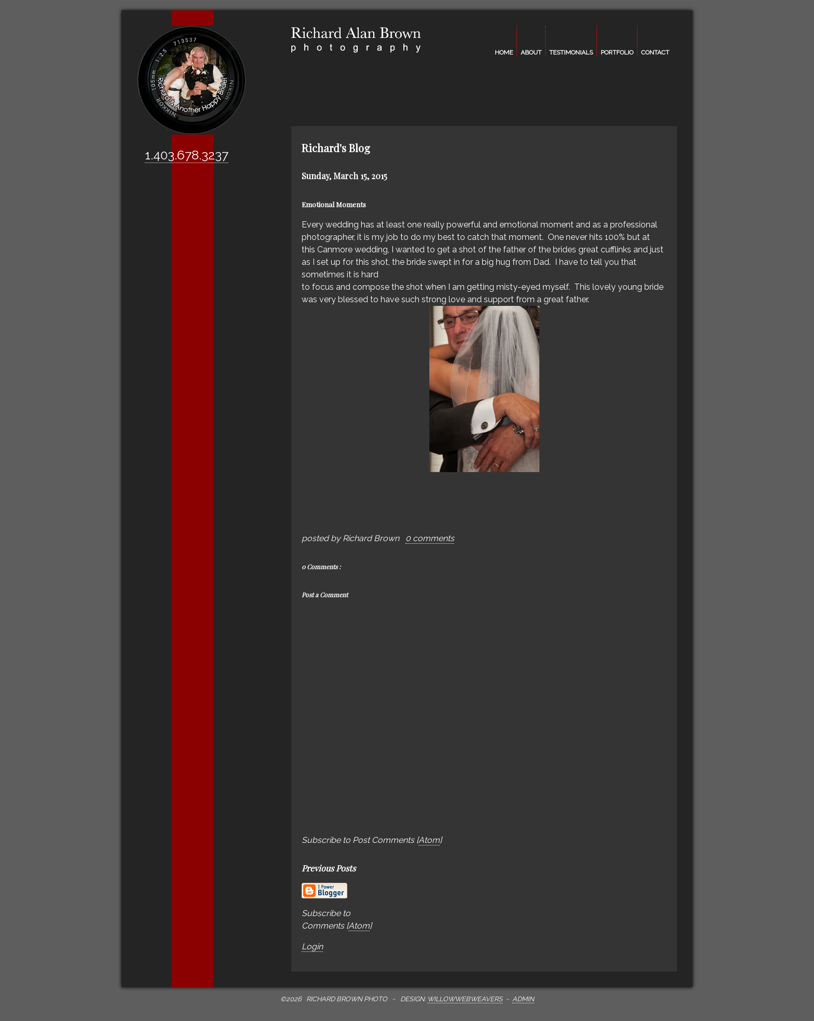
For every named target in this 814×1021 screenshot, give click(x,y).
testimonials (571, 52)
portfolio (617, 52)
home (504, 52)
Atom (429, 840)
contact (655, 52)
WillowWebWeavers (465, 999)
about (531, 52)
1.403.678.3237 (186, 155)
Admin (523, 999)
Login (312, 946)
